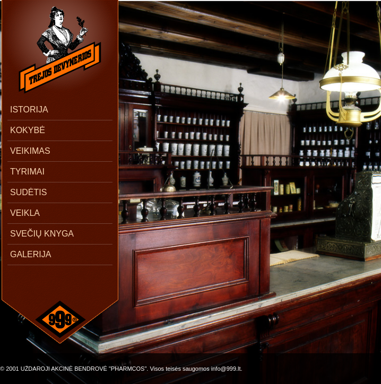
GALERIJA (30, 254)
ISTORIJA (29, 109)
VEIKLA (25, 212)
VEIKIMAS (30, 150)
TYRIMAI (27, 171)
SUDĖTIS (28, 192)
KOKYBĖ (27, 130)
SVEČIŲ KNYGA (42, 233)
